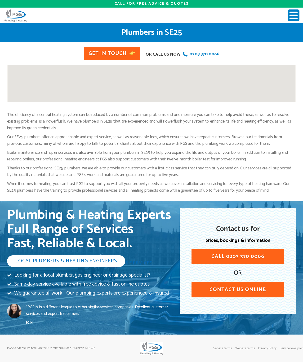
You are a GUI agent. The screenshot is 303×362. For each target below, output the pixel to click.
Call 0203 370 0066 (237, 256)
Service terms (222, 348)
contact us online (237, 289)
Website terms (245, 348)
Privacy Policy (267, 348)
